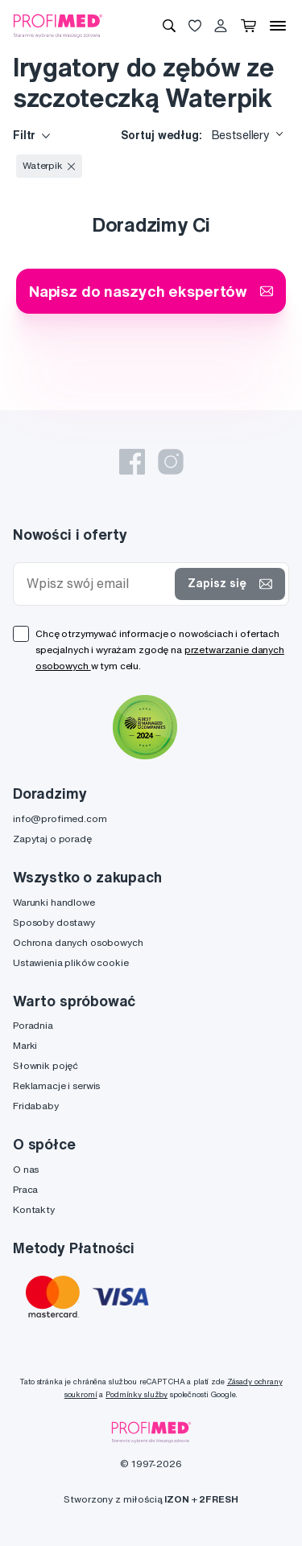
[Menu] (278, 25)
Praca (25, 1189)
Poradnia (33, 1025)
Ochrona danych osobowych (78, 942)
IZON (176, 1499)
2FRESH (218, 1499)
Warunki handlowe (54, 902)
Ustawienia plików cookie (71, 962)
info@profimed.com (60, 818)
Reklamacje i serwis (56, 1085)
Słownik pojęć (45, 1065)
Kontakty (34, 1209)
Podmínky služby (136, 1394)
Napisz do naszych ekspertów (151, 290)
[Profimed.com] (58, 25)
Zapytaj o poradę (52, 838)
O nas (26, 1169)
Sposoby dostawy (54, 922)
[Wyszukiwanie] (169, 26)
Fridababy (36, 1105)
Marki (25, 1045)
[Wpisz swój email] (97, 583)
